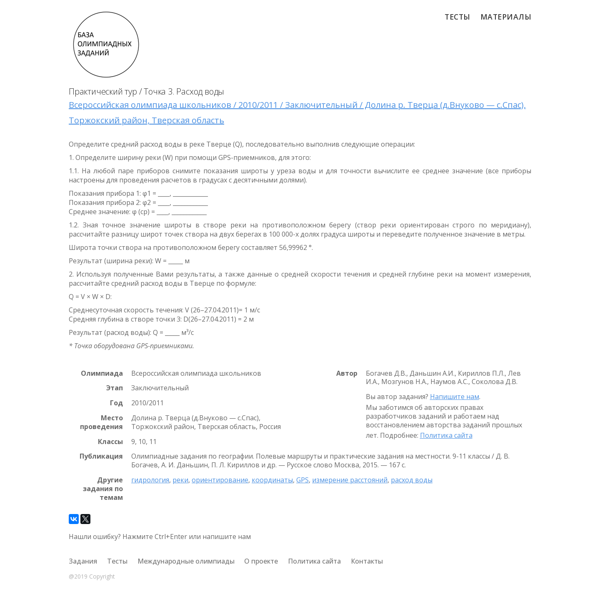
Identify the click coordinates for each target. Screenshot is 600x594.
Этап (114, 388)
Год (116, 403)
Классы (110, 441)
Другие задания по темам (103, 489)
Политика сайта (446, 435)
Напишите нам (454, 396)
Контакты (367, 561)
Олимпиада (102, 373)
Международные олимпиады (186, 561)
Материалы (506, 17)
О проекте (261, 561)
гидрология (150, 479)
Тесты (457, 17)
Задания (83, 561)
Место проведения (101, 422)
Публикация (101, 456)
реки (180, 479)
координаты (272, 479)
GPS (302, 479)
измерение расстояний (350, 479)
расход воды (411, 479)
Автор (347, 373)
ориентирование (220, 479)
